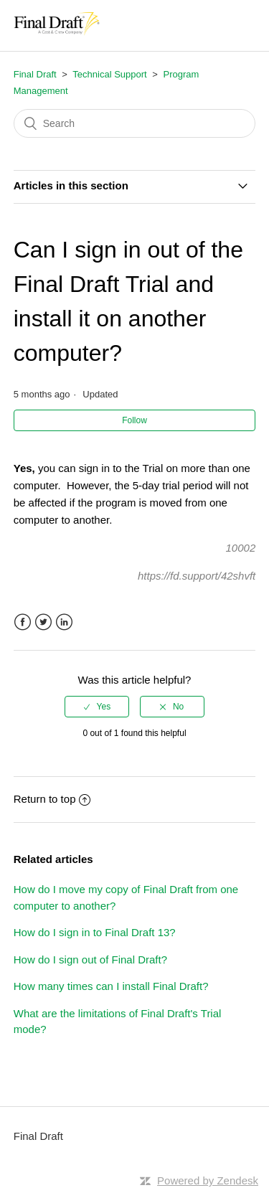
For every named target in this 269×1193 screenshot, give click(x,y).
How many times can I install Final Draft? (111, 986)
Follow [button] (134, 420)
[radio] (97, 706)
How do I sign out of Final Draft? (90, 959)
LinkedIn (64, 622)
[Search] (135, 123)
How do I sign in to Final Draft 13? (95, 932)
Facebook (23, 622)
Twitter (43, 622)
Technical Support (109, 74)
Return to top (52, 799)
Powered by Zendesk (207, 1180)
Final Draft (35, 74)
